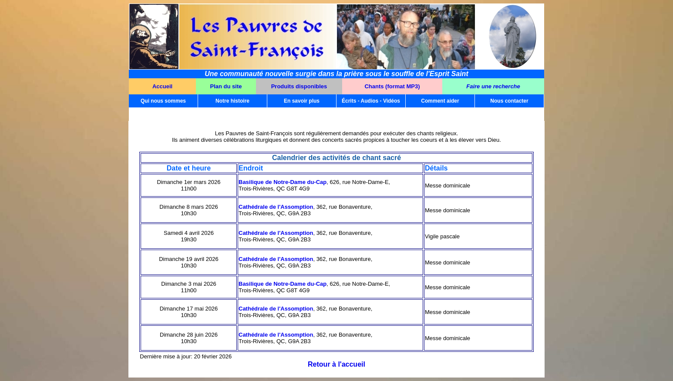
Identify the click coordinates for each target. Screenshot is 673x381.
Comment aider (440, 101)
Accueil (162, 86)
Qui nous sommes (163, 101)
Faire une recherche (493, 86)
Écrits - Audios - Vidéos (371, 101)
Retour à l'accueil (336, 364)
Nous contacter (509, 101)
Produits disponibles (299, 86)
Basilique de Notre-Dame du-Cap (282, 182)
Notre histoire (232, 101)
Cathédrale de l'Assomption (276, 207)
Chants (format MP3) (392, 86)
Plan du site (226, 86)
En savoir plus (302, 101)
